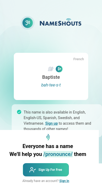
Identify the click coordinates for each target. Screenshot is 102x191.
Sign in (64, 181)
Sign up (51, 123)
